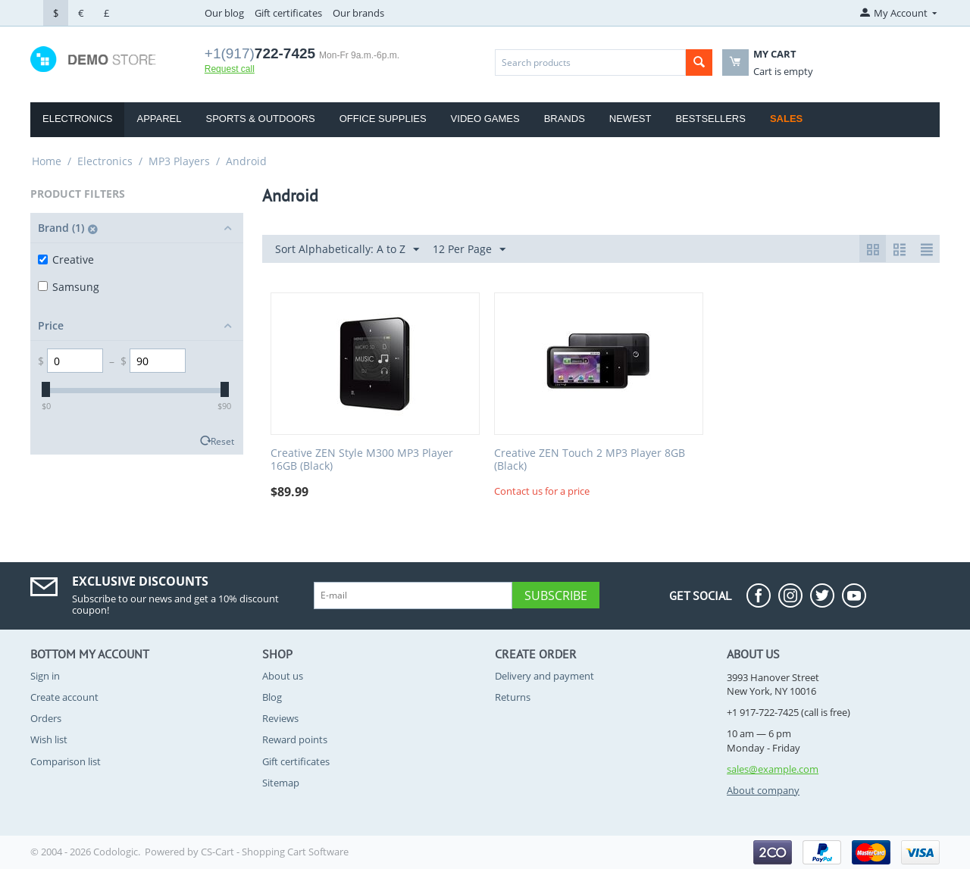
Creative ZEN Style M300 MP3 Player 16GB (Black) (362, 460)
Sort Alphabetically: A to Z (347, 250)
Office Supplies (383, 118)
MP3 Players (179, 161)
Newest (630, 118)
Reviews (280, 718)
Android (246, 161)
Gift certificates (288, 13)
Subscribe (555, 595)
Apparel (158, 118)
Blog (272, 697)
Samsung (68, 287)
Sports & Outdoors (259, 118)
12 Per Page (469, 250)
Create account (64, 697)
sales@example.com (772, 769)
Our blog (224, 13)
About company (763, 790)
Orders (45, 718)
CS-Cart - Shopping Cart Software (275, 851)
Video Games (485, 118)
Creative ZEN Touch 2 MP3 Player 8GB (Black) (589, 460)
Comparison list (65, 761)
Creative (66, 259)
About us (282, 676)
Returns (512, 697)
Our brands (358, 13)
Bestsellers (710, 118)
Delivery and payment (544, 676)
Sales (786, 118)
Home (46, 161)
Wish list (48, 739)
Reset (222, 441)
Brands (564, 118)
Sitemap (280, 782)
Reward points (294, 739)
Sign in (45, 676)
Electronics (77, 118)
